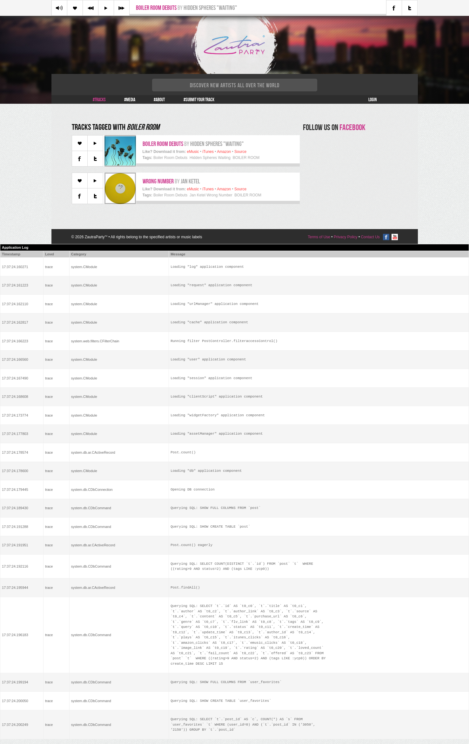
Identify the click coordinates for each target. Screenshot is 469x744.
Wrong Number (158, 181)
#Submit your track (199, 99)
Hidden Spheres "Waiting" (210, 7)
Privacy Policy (346, 237)
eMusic (193, 151)
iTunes (208, 151)
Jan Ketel (190, 181)
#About (159, 99)
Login (372, 99)
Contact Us (370, 237)
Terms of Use (319, 237)
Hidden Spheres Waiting (210, 157)
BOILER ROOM (246, 157)
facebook (352, 127)
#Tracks (99, 99)
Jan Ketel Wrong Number (211, 195)
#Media (129, 99)
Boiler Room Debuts (156, 7)
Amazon (224, 151)
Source (240, 151)
